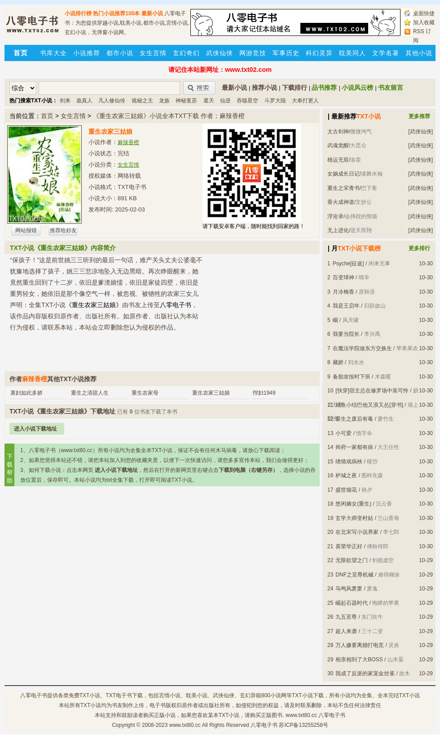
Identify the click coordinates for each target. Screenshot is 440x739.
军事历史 (286, 53)
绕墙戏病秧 (348, 461)
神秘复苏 (186, 100)
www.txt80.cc (185, 725)
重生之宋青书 (343, 188)
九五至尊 (346, 617)
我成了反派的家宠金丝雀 (365, 673)
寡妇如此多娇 (26, 393)
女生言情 (153, 53)
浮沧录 (335, 216)
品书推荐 (324, 87)
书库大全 (53, 53)
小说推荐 (86, 53)
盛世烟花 (346, 490)
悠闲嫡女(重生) (353, 504)
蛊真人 (84, 100)
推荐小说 (264, 87)
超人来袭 (346, 631)
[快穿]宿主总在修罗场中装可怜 (372, 390)
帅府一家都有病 (354, 447)
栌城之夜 (346, 475)
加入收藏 (424, 22)
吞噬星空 (247, 100)
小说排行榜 (78, 13)
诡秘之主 (142, 100)
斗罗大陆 (275, 100)
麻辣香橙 (128, 142)
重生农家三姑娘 (211, 393)
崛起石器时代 (351, 603)
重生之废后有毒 (354, 419)
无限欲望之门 (351, 560)
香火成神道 (340, 202)
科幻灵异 (319, 53)
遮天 (208, 100)
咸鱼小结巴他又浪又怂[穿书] (369, 405)
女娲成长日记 (343, 174)
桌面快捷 (424, 13)
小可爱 (343, 433)
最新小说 (152, 13)
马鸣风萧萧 (348, 588)
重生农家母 (145, 393)
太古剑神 (338, 131)
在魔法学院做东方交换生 (362, 348)
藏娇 (338, 362)
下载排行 (294, 87)
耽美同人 (352, 53)
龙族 (164, 100)
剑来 (65, 100)
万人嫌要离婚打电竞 (359, 645)
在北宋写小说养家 (356, 532)
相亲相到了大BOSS (359, 659)
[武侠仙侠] (420, 131)
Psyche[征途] (348, 263)
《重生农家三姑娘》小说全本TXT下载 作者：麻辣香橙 (169, 115)
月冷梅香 (343, 292)
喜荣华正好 (348, 546)
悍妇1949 (264, 393)
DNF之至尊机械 (354, 575)
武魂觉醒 (338, 145)
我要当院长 (346, 334)
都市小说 (119, 53)
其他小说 (418, 53)
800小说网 (273, 695)
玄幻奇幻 (186, 53)
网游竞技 (252, 53)
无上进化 (338, 230)
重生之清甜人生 (90, 393)
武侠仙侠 (219, 53)
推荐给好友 (63, 230)
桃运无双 (338, 160)
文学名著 (385, 53)
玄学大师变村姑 (354, 518)
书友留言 (390, 87)
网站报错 (26, 230)
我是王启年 (346, 306)
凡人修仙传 (111, 100)
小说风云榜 (357, 87)
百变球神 (343, 277)
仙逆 (225, 100)
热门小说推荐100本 (116, 13)
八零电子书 (33, 695)
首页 (47, 115)
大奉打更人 (305, 100)
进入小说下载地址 (35, 429)
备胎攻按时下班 (351, 377)
